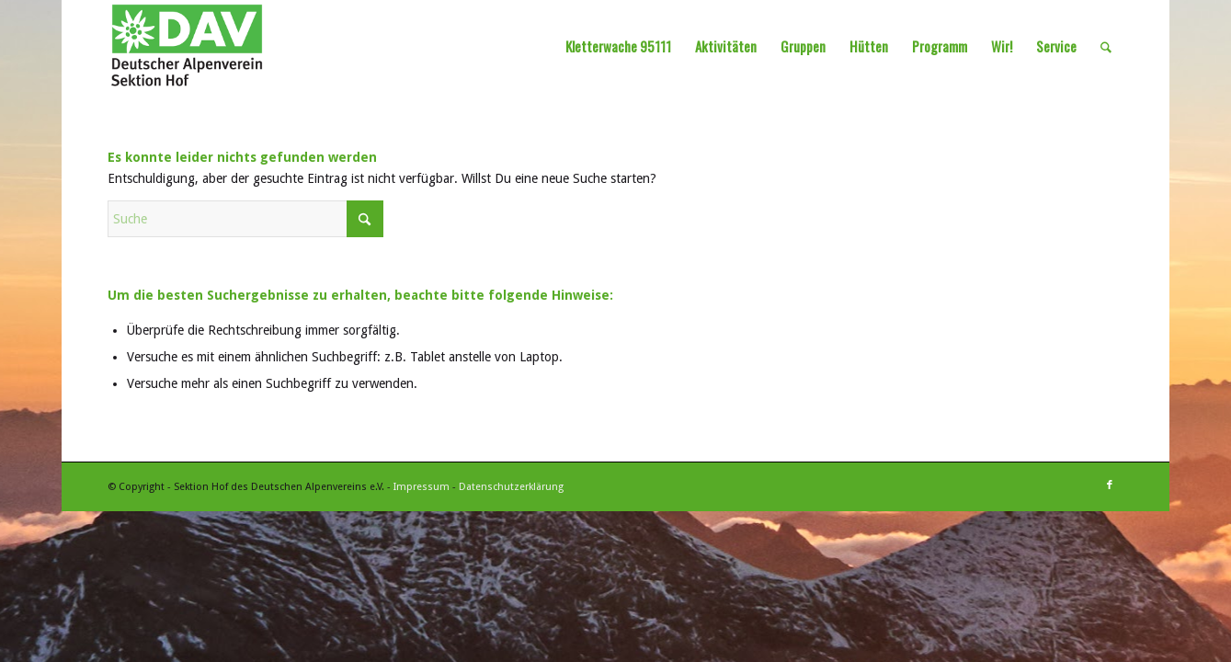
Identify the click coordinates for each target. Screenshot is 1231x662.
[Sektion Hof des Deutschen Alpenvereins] (187, 46)
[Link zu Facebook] (1109, 485)
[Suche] (1106, 46)
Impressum (421, 487)
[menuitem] (618, 46)
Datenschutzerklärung (511, 487)
